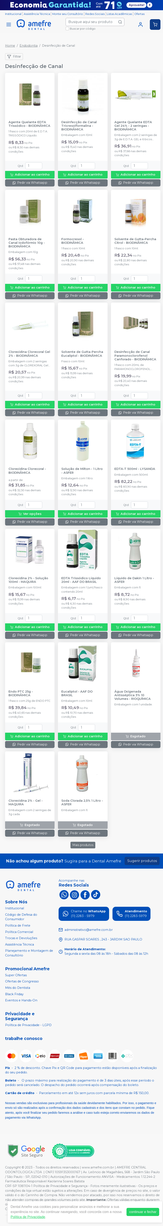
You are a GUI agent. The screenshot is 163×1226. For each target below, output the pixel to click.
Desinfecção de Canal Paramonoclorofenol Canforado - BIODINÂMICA (135, 355)
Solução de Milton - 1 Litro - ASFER (82, 470)
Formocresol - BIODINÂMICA (72, 241)
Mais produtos (82, 845)
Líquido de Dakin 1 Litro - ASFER (134, 580)
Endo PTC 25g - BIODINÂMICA (20, 693)
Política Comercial (19, 932)
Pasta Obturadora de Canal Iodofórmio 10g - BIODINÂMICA (26, 242)
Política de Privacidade (28, 1217)
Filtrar (14, 57)
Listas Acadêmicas (119, 14)
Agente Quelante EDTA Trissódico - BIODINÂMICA (29, 124)
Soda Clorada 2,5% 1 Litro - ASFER (82, 802)
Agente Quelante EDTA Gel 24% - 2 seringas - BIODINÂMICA (133, 125)
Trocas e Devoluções (21, 938)
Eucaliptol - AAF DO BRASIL (77, 693)
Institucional (13, 14)
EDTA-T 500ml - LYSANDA (134, 469)
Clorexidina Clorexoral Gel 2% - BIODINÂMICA (29, 353)
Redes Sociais (95, 14)
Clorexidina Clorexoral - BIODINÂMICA (27, 470)
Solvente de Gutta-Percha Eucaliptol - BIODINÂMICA (82, 353)
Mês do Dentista (17, 988)
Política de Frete (17, 925)
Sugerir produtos (142, 861)
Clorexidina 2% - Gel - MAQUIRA (25, 802)
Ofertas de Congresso (22, 981)
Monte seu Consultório (67, 14)
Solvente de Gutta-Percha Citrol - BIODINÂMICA (135, 241)
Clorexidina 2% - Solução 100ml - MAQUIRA (28, 580)
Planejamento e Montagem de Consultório (29, 953)
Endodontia (29, 46)
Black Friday (14, 994)
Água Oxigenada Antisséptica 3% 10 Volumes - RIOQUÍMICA (132, 695)
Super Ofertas (16, 975)
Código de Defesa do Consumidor (21, 917)
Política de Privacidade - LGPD (28, 1025)
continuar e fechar (142, 1212)
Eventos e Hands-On (21, 1000)
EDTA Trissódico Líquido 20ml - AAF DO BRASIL (81, 580)
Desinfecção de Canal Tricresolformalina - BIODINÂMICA (79, 125)
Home (10, 46)
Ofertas (139, 14)
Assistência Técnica (37, 14)
